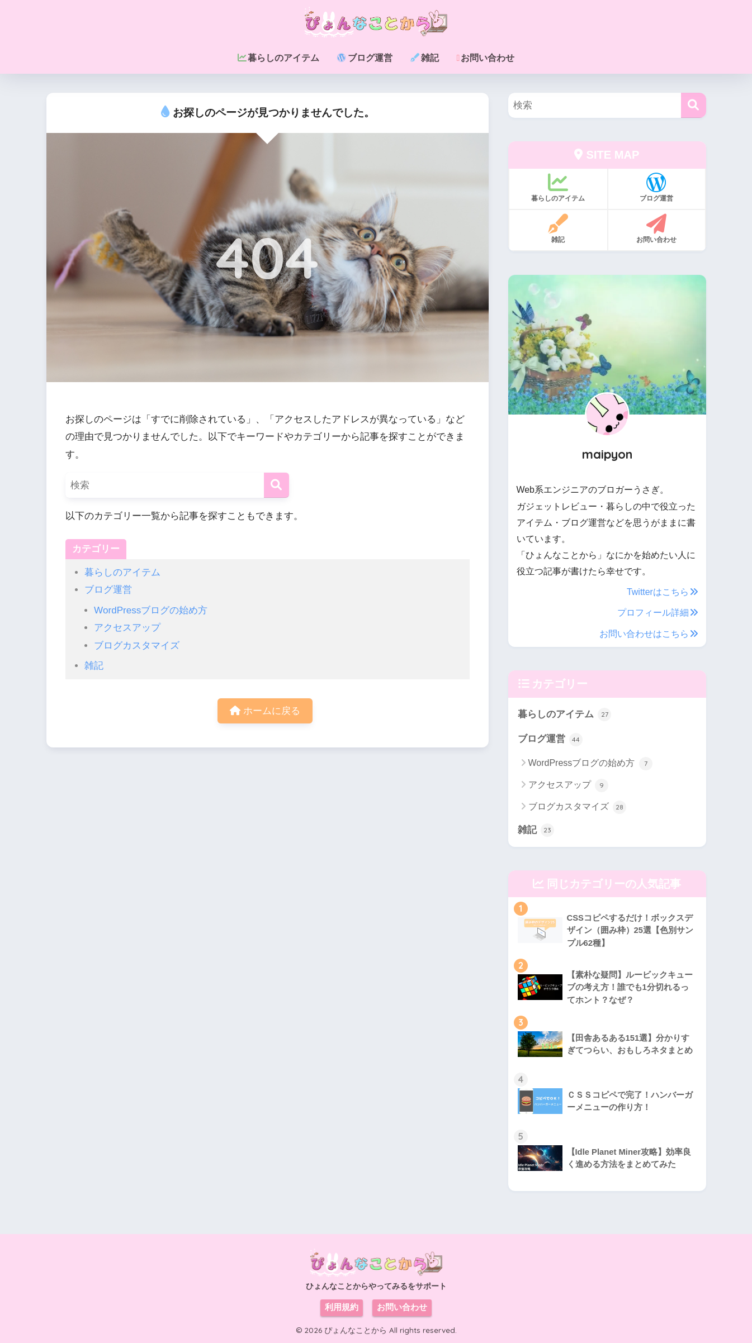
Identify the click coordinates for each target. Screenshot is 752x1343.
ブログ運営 (108, 589)
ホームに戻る (265, 711)
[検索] (276, 485)
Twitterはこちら (662, 592)
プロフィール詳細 (657, 612)
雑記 (93, 665)
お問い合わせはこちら (648, 634)
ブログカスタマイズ (136, 645)
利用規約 (341, 1307)
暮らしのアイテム (122, 572)
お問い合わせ (402, 1307)
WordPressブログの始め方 (150, 610)
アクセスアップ (127, 627)
